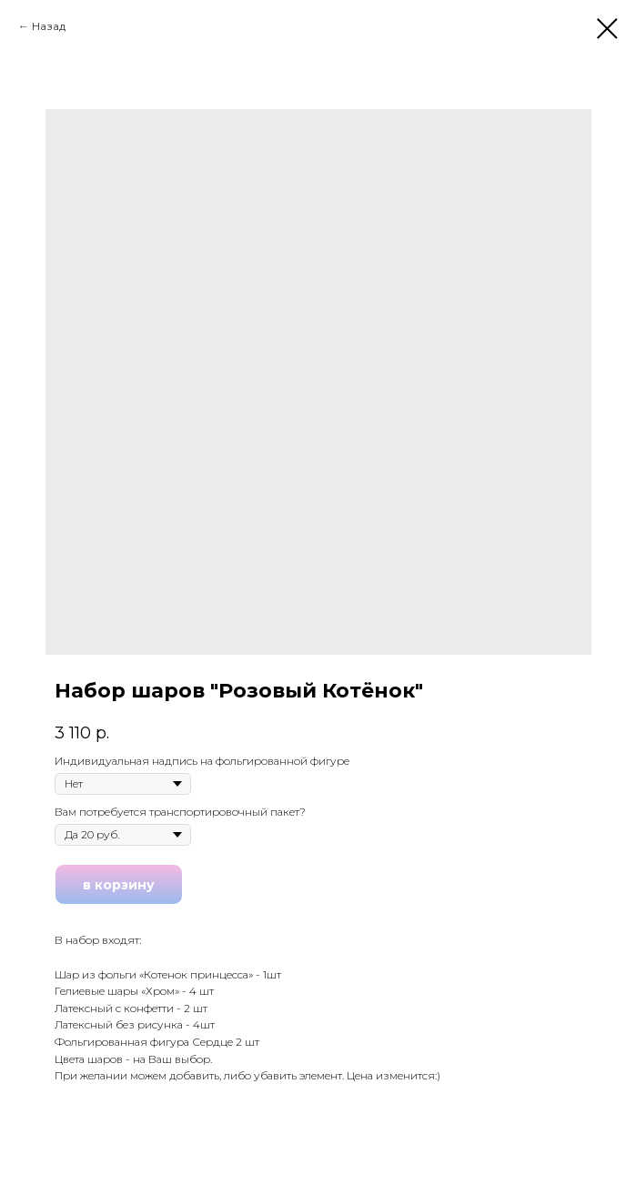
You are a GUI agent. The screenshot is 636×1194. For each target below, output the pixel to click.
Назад (49, 26)
